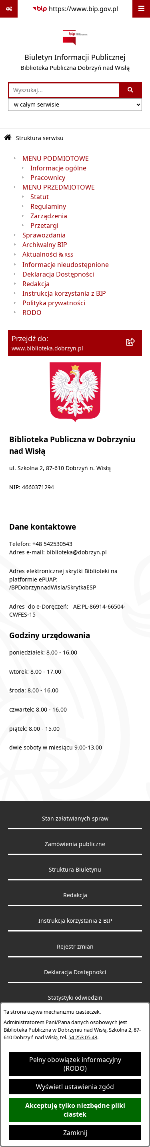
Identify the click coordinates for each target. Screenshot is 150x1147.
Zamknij (75, 1132)
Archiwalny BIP (44, 244)
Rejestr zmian (75, 946)
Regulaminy (48, 206)
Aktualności (40, 254)
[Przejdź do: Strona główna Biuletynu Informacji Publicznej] (8, 138)
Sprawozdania (44, 235)
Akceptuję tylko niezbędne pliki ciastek (75, 1110)
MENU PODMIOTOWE (55, 158)
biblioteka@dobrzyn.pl (76, 552)
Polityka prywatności (53, 303)
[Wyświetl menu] (141, 9)
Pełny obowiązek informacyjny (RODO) (75, 1064)
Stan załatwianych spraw (75, 818)
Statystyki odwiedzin (75, 997)
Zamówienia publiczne (75, 844)
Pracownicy (47, 177)
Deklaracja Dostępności (58, 274)
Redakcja (36, 283)
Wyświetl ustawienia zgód (75, 1086)
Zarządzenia (48, 216)
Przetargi (44, 225)
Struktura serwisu (40, 138)
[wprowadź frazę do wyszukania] (64, 90)
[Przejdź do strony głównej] (75, 50)
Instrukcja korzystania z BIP (64, 293)
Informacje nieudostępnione (65, 264)
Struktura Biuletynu (75, 869)
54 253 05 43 (82, 1037)
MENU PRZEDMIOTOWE (58, 187)
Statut (39, 196)
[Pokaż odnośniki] (9, 9)
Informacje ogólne (58, 168)
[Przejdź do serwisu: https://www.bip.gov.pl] (75, 9)
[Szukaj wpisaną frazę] (131, 90)
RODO (32, 312)
